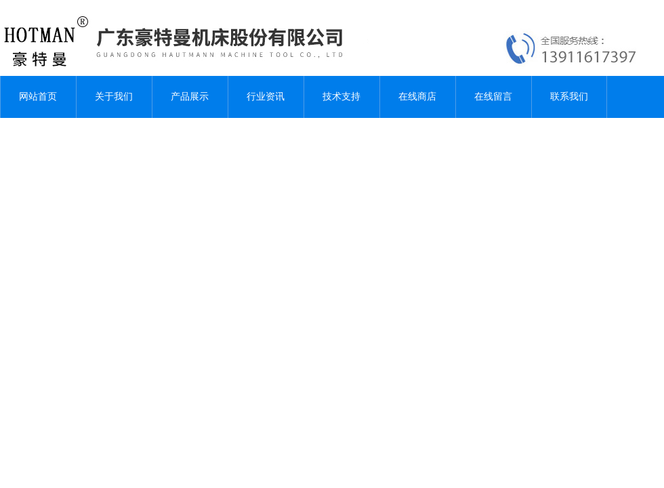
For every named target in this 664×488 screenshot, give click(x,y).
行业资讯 (266, 97)
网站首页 (38, 97)
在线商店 (417, 97)
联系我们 (569, 97)
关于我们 (114, 97)
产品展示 (190, 97)
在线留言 (493, 97)
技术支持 (341, 97)
